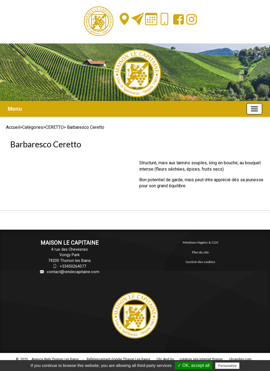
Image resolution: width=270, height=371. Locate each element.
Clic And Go (165, 359)
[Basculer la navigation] (254, 109)
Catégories (32, 127)
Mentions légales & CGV (200, 242)
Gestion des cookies (200, 262)
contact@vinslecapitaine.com (73, 272)
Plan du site (200, 252)
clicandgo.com (240, 359)
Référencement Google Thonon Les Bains (118, 359)
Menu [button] (15, 109)
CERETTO (54, 127)
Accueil (13, 127)
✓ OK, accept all (194, 365)
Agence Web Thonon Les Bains (55, 359)
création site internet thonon (201, 359)
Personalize (227, 366)
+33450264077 (73, 266)
